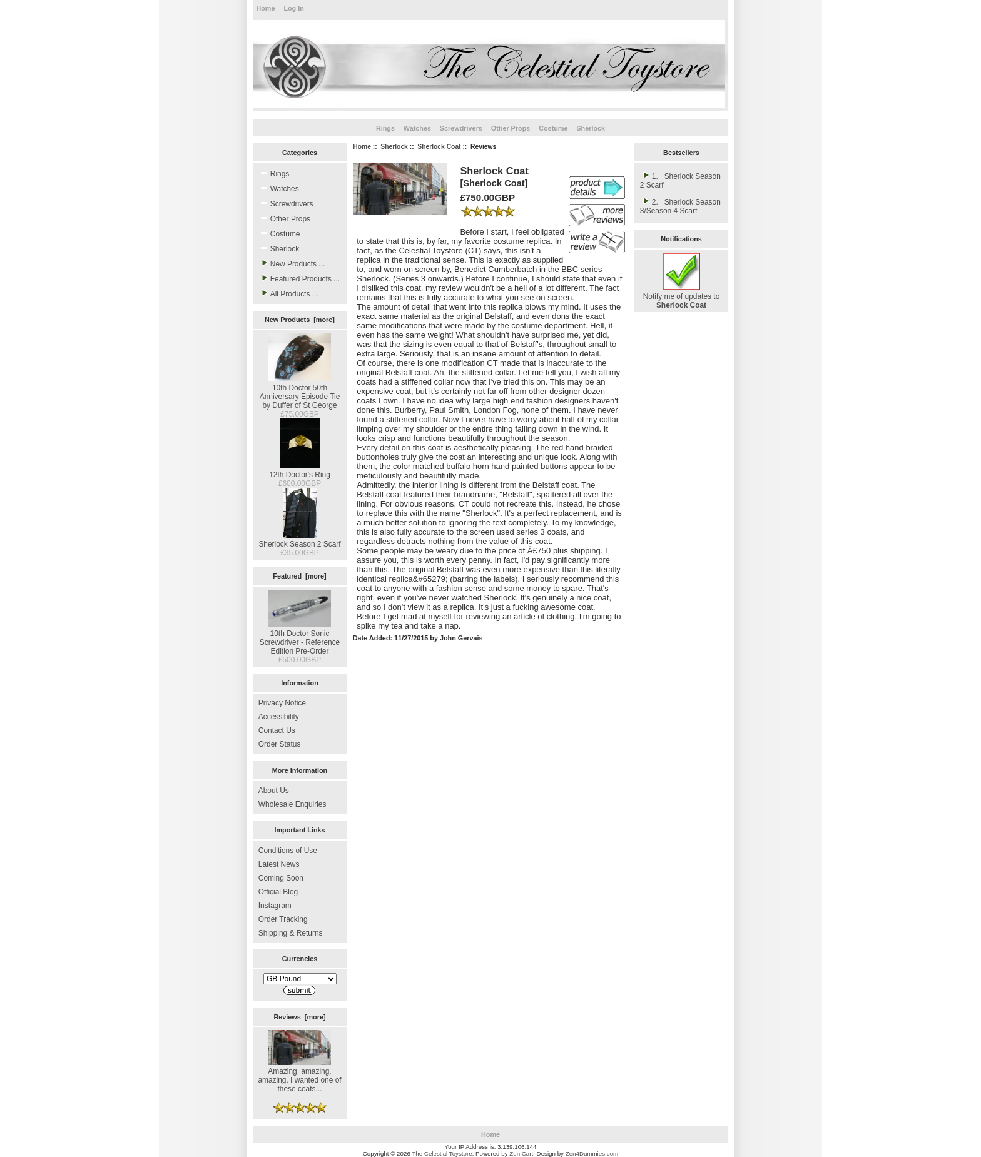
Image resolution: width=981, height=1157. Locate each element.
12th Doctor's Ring (299, 470)
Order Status (279, 744)
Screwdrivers (461, 128)
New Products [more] (300, 319)
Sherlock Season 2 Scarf (299, 539)
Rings (385, 128)
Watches (417, 128)
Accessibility (278, 716)
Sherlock (394, 146)
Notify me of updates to (681, 296)
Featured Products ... (299, 278)
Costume (553, 128)
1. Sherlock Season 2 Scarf (680, 180)
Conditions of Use (287, 850)
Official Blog (278, 891)
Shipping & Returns (290, 933)
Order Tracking (283, 919)
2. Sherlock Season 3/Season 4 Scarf (680, 205)
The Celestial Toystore (442, 1153)
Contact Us (276, 730)
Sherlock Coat (438, 146)
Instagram (275, 905)
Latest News (279, 864)
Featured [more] (299, 576)
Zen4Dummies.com (592, 1153)
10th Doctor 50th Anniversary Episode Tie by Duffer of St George (300, 392)
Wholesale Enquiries (292, 804)
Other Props (511, 128)
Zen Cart (521, 1153)
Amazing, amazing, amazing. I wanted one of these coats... (299, 1075)
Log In (293, 8)
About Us (273, 790)
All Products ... (288, 293)
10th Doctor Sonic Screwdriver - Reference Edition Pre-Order (300, 637)
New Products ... (291, 263)
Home (265, 8)
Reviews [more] (299, 1017)
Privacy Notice (282, 703)
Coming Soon (280, 878)
